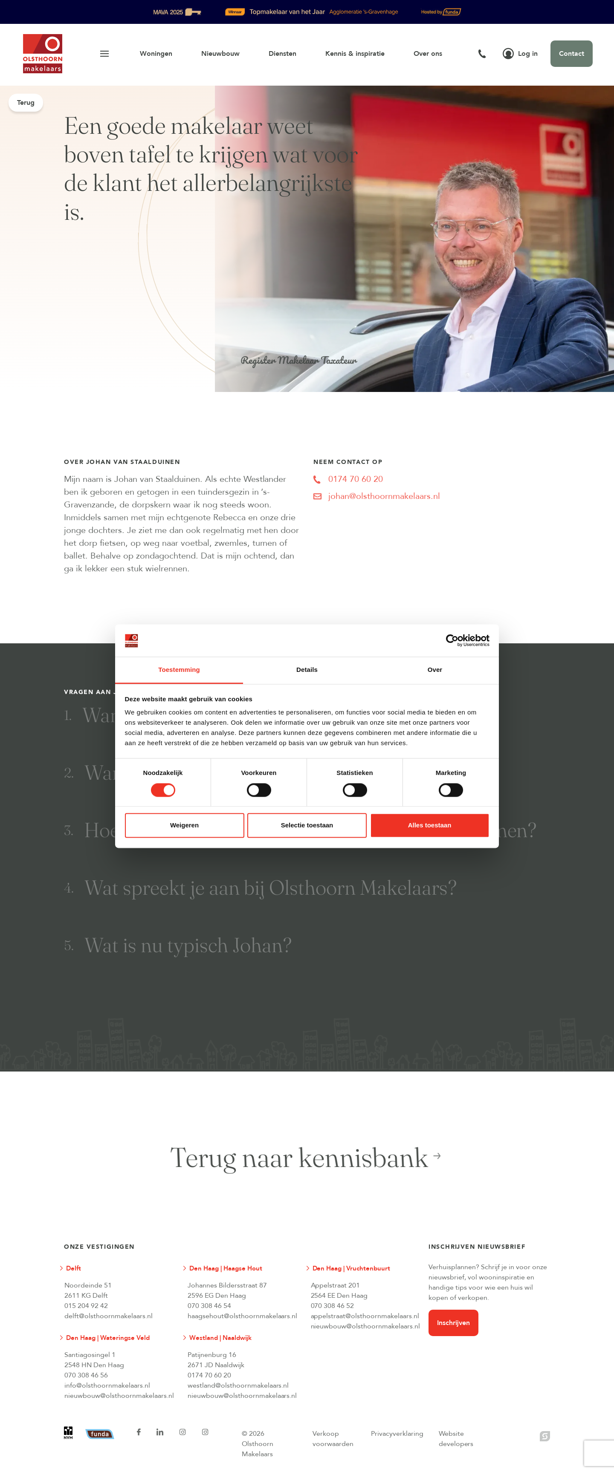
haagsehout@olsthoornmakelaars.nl (242, 1316)
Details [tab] (307, 670)
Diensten (282, 53)
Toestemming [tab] (179, 670)
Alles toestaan (430, 825)
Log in (520, 53)
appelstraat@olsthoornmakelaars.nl (365, 1316)
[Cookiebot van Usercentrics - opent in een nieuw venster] (452, 640)
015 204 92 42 (86, 1306)
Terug (26, 102)
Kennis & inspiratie (355, 53)
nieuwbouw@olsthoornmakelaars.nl (365, 1326)
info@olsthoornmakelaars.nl (107, 1385)
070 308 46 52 (332, 1306)
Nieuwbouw (220, 53)
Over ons (428, 53)
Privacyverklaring (397, 1433)
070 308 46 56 (86, 1375)
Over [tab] (435, 670)
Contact (571, 53)
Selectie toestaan (307, 825)
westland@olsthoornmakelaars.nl (238, 1385)
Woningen (156, 53)
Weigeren (184, 825)
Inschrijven (453, 1323)
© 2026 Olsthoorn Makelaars (257, 1444)
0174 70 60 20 (209, 1375)
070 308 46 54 (209, 1306)
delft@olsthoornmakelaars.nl (108, 1316)
